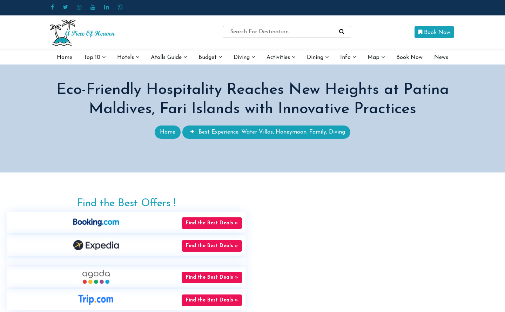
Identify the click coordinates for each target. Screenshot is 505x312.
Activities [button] (281, 57)
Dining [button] (318, 57)
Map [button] (376, 57)
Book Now (434, 32)
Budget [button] (210, 57)
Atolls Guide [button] (169, 57)
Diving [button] (244, 57)
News (441, 57)
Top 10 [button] (95, 57)
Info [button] (348, 57)
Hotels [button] (128, 57)
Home (64, 57)
